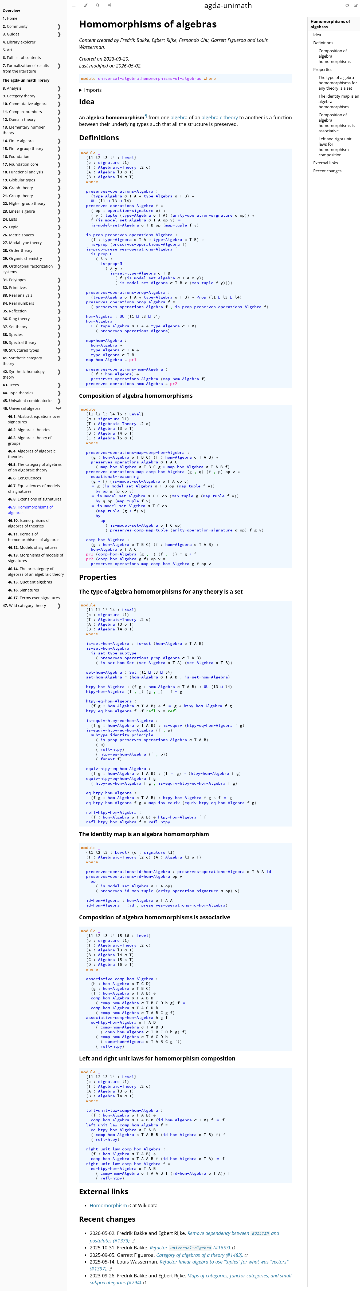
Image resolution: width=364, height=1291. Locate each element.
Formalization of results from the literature (26, 68)
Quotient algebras (30, 582)
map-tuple (176, 225)
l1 (90, 157)
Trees (11, 384)
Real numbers (18, 303)
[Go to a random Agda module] (109, 5)
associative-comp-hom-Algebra (119, 978)
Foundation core (20, 164)
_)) (173, 554)
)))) (228, 282)
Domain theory (19, 119)
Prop (201, 297)
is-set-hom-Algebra (107, 643)
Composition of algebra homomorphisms (335, 56)
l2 (98, 157)
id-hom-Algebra (103, 900)
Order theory (17, 250)
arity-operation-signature (203, 215)
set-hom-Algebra (104, 672)
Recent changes (327, 170)
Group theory (18, 195)
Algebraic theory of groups (30, 440)
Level (128, 157)
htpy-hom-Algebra (105, 686)
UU (93, 200)
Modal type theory (22, 242)
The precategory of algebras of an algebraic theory (36, 571)
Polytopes (14, 279)
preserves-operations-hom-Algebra (124, 369)
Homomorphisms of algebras (30, 510)
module (88, 78)
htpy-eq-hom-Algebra (109, 701)
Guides (11, 34)
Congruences (24, 477)
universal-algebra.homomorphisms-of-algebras (149, 78)
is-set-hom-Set (117, 662)
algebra (179, 117)
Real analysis (17, 295)
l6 (126, 935)
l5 (119, 414)
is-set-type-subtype (113, 653)
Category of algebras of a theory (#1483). (200, 1255)
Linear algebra (19, 211)
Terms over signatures (34, 597)
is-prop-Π (101, 254)
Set (132, 672)
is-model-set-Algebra (122, 220)
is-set (143, 643)
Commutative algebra (25, 103)
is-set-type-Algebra (133, 273)
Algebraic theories (29, 429)
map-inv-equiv (164, 802)
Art (7, 49)
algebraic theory (220, 117)
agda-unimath (228, 5)
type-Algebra (107, 196)
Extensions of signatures (34, 499)
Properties (322, 69)
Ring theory (16, 318)
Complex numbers (22, 111)
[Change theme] (86, 5)
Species (13, 334)
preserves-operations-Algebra (119, 191)
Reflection (15, 310)
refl (151, 711)
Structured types (21, 350)
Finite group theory (23, 148)
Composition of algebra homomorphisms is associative (337, 122)
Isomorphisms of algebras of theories (29, 523)
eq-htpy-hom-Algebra (109, 793)
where (210, 78)
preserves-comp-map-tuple (139, 530)
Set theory (15, 326)
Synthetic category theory (22, 360)
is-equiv (172, 725)
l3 (105, 157)
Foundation (16, 156)
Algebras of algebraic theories (32, 453)
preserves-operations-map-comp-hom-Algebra (135, 452)
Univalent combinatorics (28, 400)
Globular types (19, 179)
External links (325, 162)
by (98, 491)
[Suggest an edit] (356, 5)
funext (107, 759)
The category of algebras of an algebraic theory (35, 467)
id (268, 871)
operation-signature (130, 210)
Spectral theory (19, 342)
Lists (10, 219)
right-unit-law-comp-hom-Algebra (123, 1149)
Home (10, 18)
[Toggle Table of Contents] (74, 5)
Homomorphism (108, 1205)
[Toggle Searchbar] (97, 5)
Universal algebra (22, 408)
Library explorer (19, 42)
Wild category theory (24, 605)
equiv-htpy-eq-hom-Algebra (116, 768)
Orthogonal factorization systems (28, 269)
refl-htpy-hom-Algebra (111, 812)
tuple (111, 215)
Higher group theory (24, 203)
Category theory (19, 95)
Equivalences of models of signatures (34, 488)
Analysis (12, 88)
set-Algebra (152, 662)
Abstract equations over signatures (34, 419)
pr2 (173, 383)
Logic (10, 226)
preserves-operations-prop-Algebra (125, 292)
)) (247, 215)
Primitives (15, 287)
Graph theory (18, 187)
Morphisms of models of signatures (35, 558)
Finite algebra (18, 140)
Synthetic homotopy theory (24, 374)
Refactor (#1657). (190, 1247)
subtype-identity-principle (122, 735)
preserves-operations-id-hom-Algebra (128, 871)
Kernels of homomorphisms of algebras (34, 536)
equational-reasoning (115, 476)
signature (109, 162)
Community (15, 26)
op (98, 210)
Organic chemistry (22, 258)
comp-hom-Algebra (105, 539)
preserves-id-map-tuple (126, 890)
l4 (112, 157)
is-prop (99, 244)
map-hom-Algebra (104, 340)
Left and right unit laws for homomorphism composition (335, 146)
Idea (317, 34)
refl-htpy (111, 749)
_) (153, 554)
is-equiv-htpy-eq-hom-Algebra (119, 720)
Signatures (23, 590)
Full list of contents (22, 57)
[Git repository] (347, 5)
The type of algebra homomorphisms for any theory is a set (338, 83)
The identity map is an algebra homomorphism (339, 101)
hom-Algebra (99, 316)
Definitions (323, 42)
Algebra (106, 172)
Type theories (18, 392)
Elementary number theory (24, 130)
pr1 (132, 359)
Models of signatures (32, 547)
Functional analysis (23, 171)
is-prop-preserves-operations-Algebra (129, 234)
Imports (93, 90)
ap (105, 491)
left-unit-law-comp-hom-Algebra (122, 1110)
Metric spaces (18, 234)
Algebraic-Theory (117, 167)
